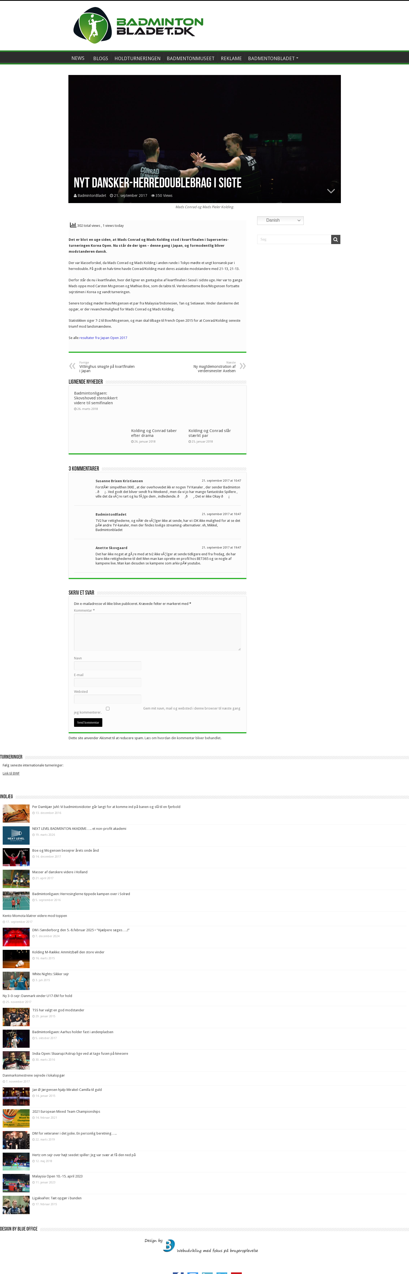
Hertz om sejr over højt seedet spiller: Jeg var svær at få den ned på (84, 1155)
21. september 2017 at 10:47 (221, 480)
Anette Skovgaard (111, 548)
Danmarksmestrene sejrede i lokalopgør (34, 1075)
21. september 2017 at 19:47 (221, 547)
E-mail (78, 675)
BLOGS (100, 58)
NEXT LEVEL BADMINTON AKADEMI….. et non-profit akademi (79, 829)
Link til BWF (11, 773)
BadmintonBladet (92, 195)
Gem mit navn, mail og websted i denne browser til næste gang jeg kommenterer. (157, 710)
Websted (81, 692)
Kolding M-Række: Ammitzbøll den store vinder (68, 952)
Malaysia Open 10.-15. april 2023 (57, 1176)
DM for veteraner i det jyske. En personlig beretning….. (74, 1133)
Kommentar (84, 610)
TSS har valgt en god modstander (58, 1010)
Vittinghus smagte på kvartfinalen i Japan (107, 367)
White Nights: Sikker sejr (50, 974)
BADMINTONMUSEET (191, 58)
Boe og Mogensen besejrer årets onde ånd (65, 850)
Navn (78, 658)
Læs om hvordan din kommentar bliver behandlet (183, 738)
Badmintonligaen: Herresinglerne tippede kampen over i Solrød (81, 894)
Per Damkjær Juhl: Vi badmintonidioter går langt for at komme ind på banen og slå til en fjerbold (106, 807)
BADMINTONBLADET (271, 58)
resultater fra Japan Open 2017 (103, 338)
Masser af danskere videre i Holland (60, 872)
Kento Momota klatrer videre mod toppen (35, 916)
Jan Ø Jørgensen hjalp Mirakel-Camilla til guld (67, 1090)
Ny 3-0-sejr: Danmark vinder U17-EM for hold (37, 996)
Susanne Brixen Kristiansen (119, 481)
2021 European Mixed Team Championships (66, 1111)
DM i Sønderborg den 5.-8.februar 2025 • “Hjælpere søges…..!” (81, 930)
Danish (269, 220)
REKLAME (231, 58)
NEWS (78, 58)
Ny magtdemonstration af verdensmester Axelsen (208, 367)
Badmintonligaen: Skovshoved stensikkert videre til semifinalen (96, 398)
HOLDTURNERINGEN (137, 58)
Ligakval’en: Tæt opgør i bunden (57, 1198)
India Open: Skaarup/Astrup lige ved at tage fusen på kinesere (80, 1054)
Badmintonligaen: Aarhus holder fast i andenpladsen (72, 1032)
